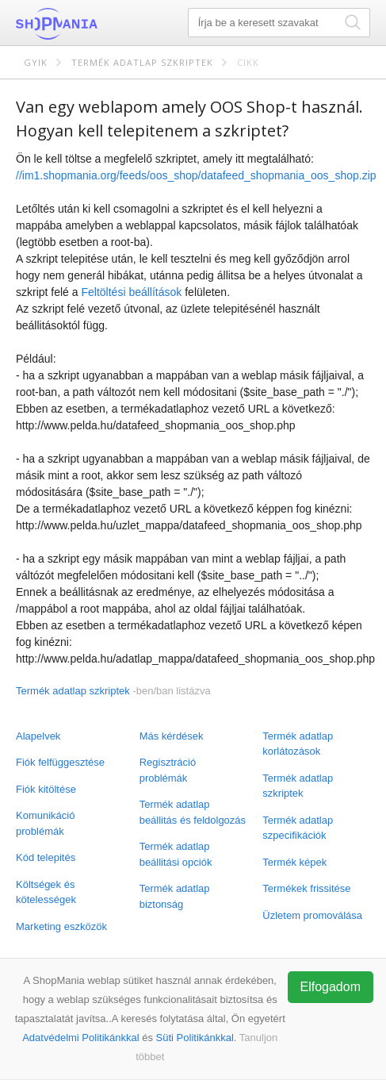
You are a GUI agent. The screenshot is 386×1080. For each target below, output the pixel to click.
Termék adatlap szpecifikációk (297, 828)
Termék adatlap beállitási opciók (175, 854)
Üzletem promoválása (312, 915)
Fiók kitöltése (46, 789)
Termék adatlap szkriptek (142, 62)
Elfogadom (330, 987)
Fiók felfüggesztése (60, 762)
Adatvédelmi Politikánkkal (80, 1037)
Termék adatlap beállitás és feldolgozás (192, 812)
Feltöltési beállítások (131, 292)
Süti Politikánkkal (195, 1037)
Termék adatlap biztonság (174, 896)
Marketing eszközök (61, 926)
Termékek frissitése (306, 888)
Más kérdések (171, 736)
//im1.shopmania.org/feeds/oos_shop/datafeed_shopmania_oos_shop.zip (196, 175)
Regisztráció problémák (168, 770)
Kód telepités (45, 857)
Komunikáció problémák (45, 823)
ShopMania (95, 24)
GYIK (36, 62)
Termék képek (294, 862)
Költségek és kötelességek (46, 892)
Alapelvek (38, 736)
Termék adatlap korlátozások (297, 744)
